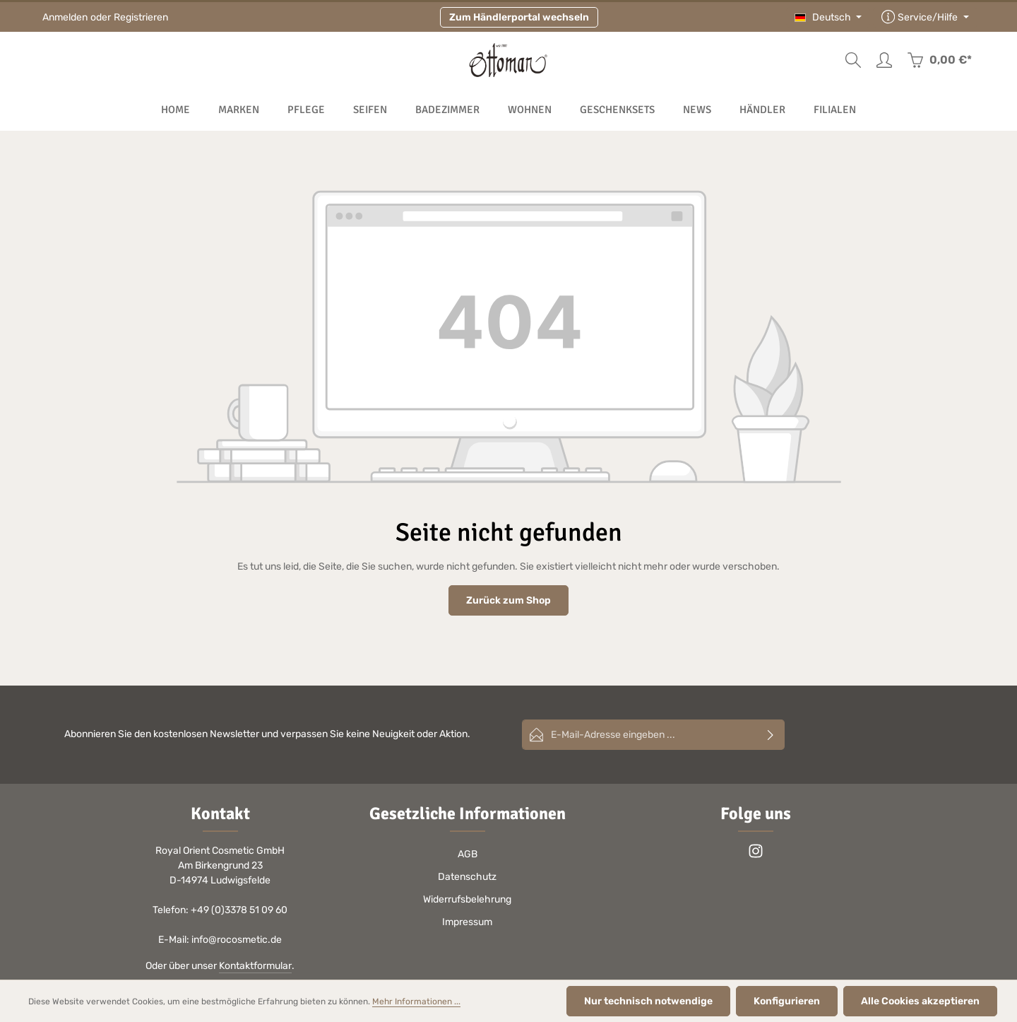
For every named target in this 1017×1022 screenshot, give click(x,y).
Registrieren (141, 17)
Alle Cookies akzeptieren (920, 1001)
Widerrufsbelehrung (467, 899)
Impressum (467, 922)
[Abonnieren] (771, 734)
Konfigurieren (787, 1001)
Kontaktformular (255, 966)
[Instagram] (755, 856)
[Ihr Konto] (884, 60)
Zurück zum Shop (508, 600)
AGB (467, 854)
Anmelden (65, 17)
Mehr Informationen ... (416, 1001)
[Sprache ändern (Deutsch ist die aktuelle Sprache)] (828, 17)
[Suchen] (853, 60)
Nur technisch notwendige (648, 1001)
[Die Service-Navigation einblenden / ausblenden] (925, 17)
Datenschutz (467, 877)
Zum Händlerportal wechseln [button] (519, 17)
